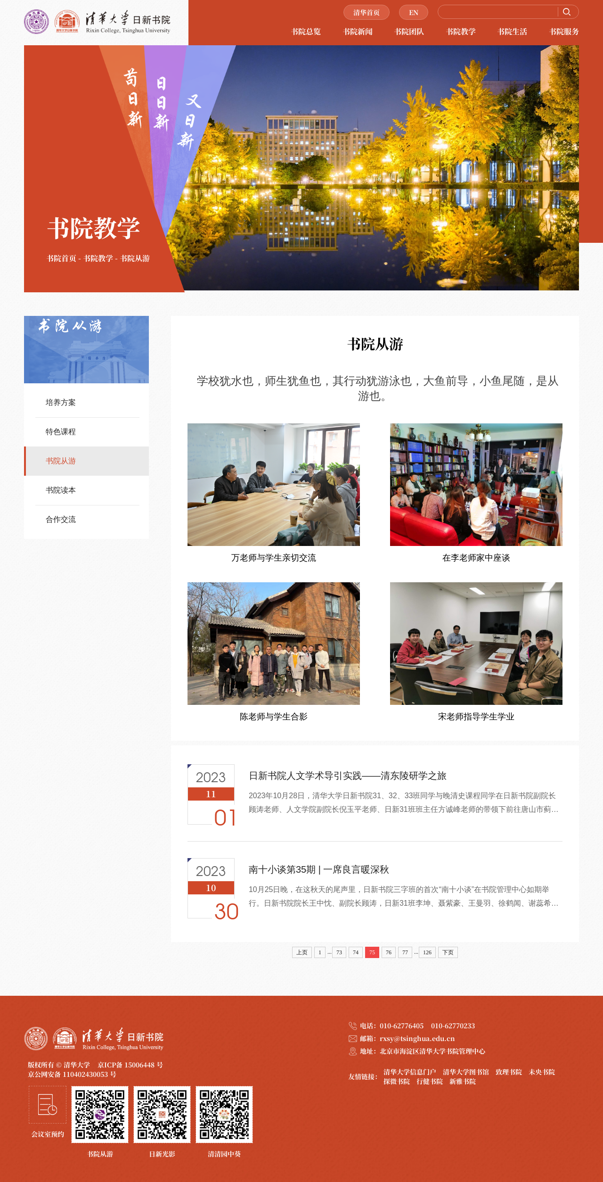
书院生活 (512, 31)
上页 (302, 952)
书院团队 (409, 31)
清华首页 (366, 12)
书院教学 (461, 31)
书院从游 (135, 258)
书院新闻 (357, 31)
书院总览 (306, 31)
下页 (448, 952)
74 (356, 952)
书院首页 (61, 258)
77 (405, 952)
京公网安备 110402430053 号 (72, 1074)
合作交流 (61, 519)
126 (427, 952)
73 (339, 952)
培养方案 (61, 402)
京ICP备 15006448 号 (130, 1064)
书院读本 (61, 490)
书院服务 (564, 31)
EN (413, 12)
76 (388, 952)
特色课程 (61, 432)
